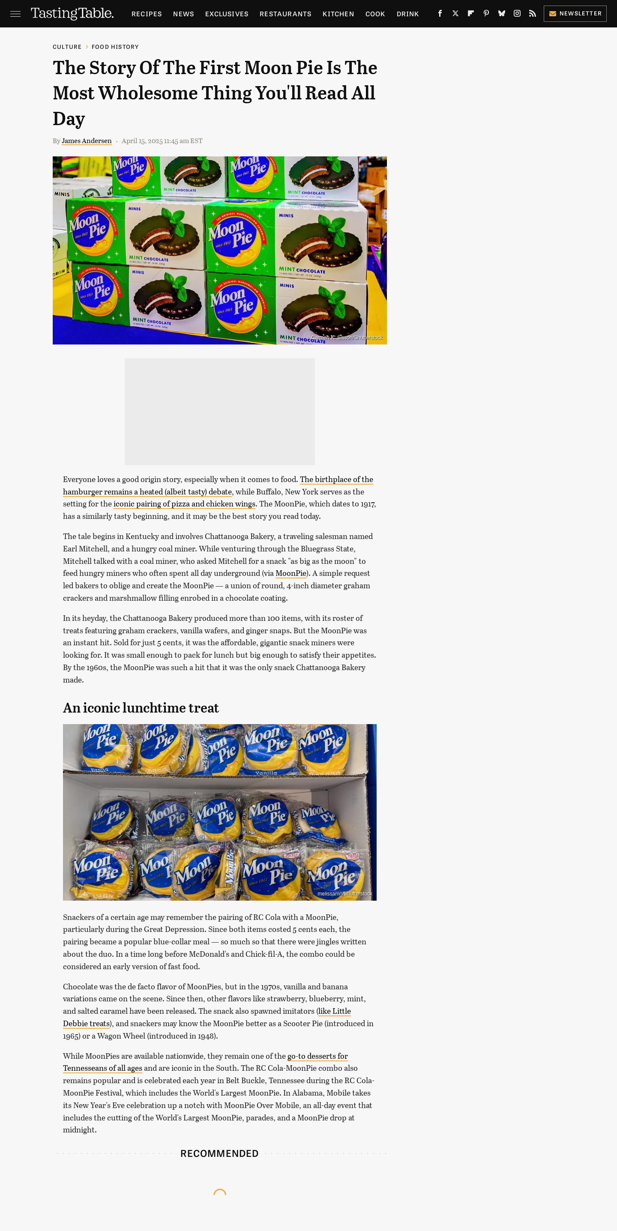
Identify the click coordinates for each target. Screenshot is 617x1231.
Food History (115, 46)
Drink (408, 13)
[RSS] (532, 15)
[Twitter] (455, 15)
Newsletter (575, 13)
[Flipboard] (471, 15)
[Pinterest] (486, 15)
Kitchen (338, 13)
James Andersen (87, 140)
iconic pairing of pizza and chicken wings (184, 503)
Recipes (147, 13)
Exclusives (227, 13)
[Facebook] (440, 15)
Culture (67, 46)
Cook (375, 13)
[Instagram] (517, 15)
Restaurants (285, 13)
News (183, 13)
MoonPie (291, 572)
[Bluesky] (501, 15)
